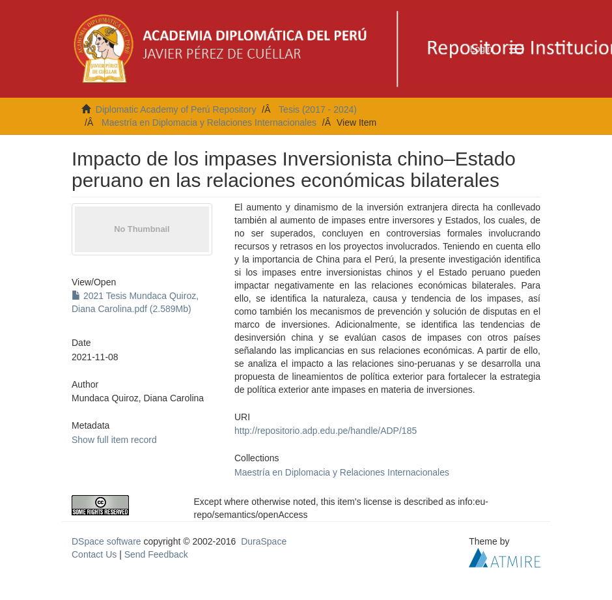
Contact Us (94, 554)
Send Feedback (156, 554)
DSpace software (106, 541)
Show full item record (114, 440)
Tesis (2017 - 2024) (318, 109)
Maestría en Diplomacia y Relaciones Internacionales (209, 122)
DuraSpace (263, 541)
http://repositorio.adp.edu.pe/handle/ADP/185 (325, 430)
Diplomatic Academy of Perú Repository (176, 109)
